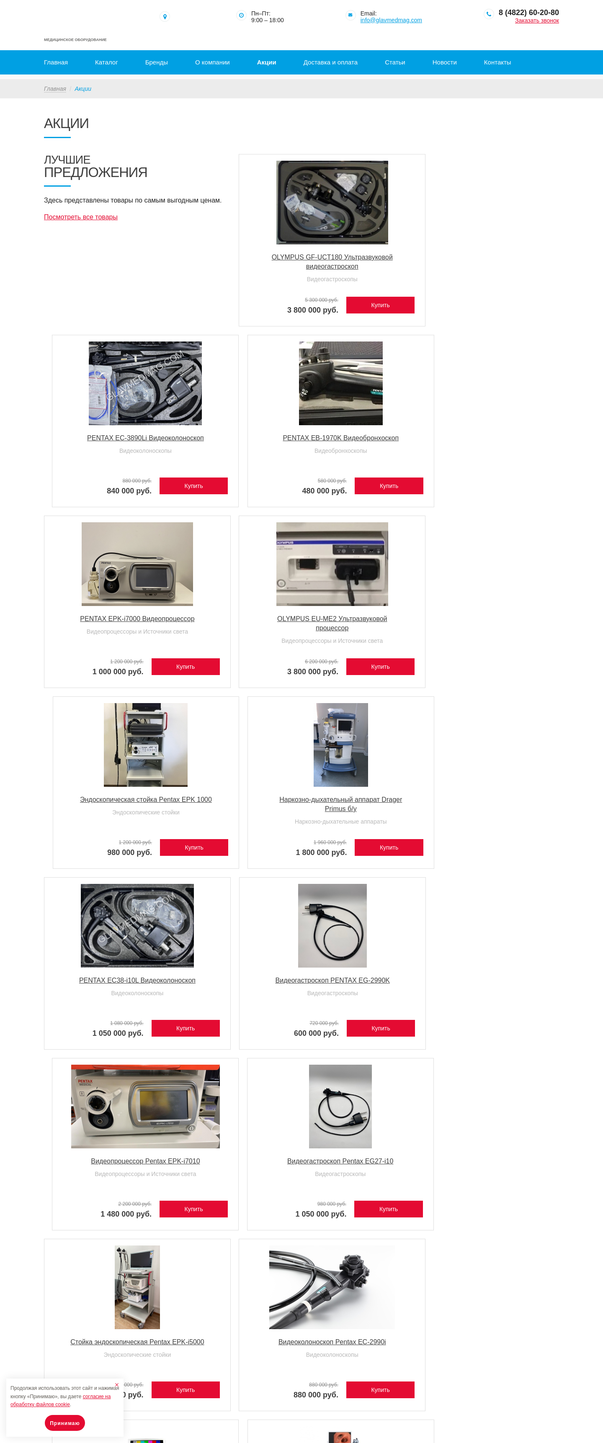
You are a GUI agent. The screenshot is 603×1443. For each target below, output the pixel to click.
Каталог (106, 62)
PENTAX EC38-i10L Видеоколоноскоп (104, 620)
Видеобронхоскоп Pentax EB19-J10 (104, 982)
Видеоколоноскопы (366, 276)
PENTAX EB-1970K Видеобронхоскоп (497, 259)
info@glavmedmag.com (391, 20)
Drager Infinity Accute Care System (367, 982)
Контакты (497, 62)
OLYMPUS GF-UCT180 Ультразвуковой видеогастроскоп (235, 263)
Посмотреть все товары (81, 224)
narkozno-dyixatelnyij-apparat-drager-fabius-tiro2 (236, 1163)
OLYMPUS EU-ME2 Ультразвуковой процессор (235, 439)
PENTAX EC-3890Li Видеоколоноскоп (366, 259)
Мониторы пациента (366, 999)
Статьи (395, 62)
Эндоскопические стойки (366, 457)
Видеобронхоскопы (497, 276)
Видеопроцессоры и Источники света (104, 457)
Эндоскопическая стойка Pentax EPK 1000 (366, 439)
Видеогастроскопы (235, 285)
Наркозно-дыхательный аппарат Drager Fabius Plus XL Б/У (235, 986)
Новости (445, 62)
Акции (266, 62)
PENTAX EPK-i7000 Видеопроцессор (105, 439)
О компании (212, 62)
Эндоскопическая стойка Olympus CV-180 (366, 801)
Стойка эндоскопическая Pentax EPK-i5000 (104, 801)
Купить (264, 302)
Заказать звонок (537, 20)
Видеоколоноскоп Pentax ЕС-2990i (235, 801)
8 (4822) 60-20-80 (529, 12)
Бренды (156, 62)
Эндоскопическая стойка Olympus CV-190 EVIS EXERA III (497, 806)
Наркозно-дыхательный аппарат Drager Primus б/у (497, 439)
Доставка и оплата (331, 62)
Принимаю (65, 1423)
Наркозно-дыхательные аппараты (497, 457)
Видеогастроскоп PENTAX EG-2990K (235, 620)
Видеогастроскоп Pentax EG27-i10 (497, 620)
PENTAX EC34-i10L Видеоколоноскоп (498, 982)
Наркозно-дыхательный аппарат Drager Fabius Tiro (104, 1163)
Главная (56, 62)
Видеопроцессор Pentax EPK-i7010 (366, 620)
